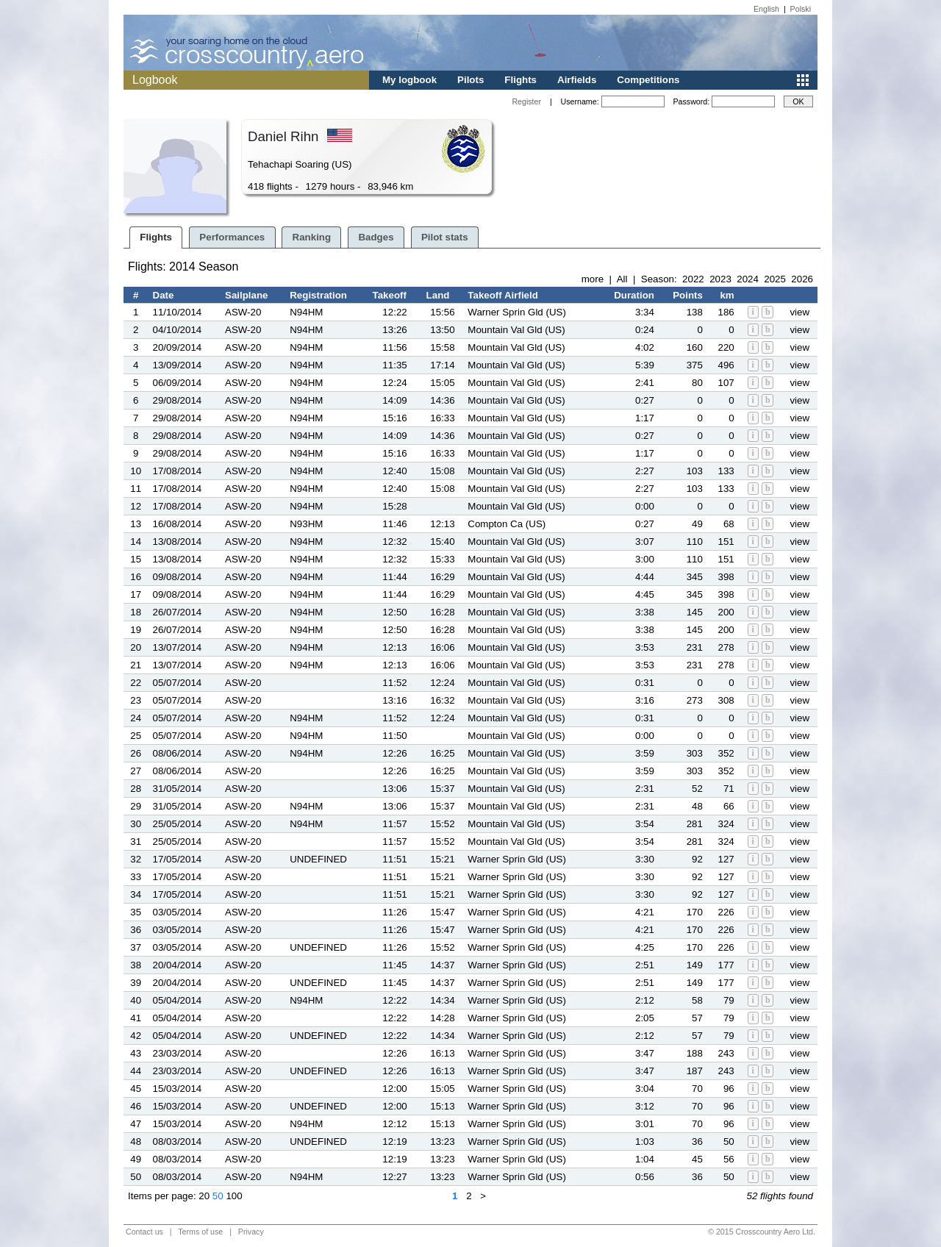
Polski (800, 8)
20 (204, 1195)
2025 (775, 279)
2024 (748, 279)
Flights (520, 79)
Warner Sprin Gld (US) (517, 312)
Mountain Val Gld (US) (516, 329)
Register (526, 101)
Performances (232, 237)
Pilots (470, 79)
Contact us (144, 1231)
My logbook (409, 79)
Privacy (251, 1231)
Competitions (648, 79)
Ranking (312, 237)
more (593, 279)
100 (234, 1195)
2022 (693, 279)
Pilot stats (444, 237)
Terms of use (200, 1231)
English (766, 8)
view (799, 312)
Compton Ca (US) (506, 523)
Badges (375, 237)
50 (217, 1195)
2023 (720, 279)
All (622, 279)
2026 (802, 279)
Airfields (576, 79)
